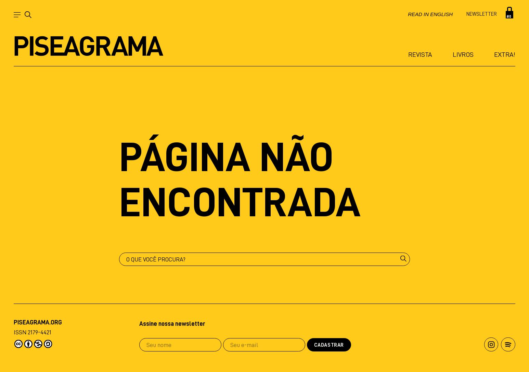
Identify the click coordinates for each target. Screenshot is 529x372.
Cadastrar (329, 345)
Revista (420, 54)
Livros (463, 54)
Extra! (504, 54)
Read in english (430, 14)
